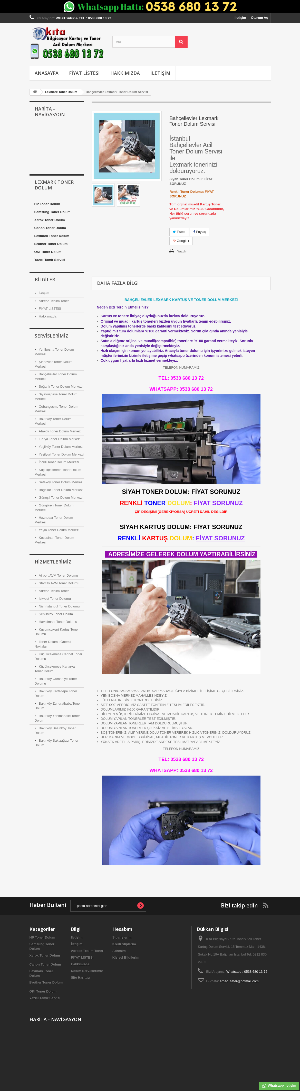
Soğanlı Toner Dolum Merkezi (60, 386)
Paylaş (199, 232)
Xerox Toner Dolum (49, 220)
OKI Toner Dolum (48, 252)
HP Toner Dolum (47, 204)
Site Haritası (80, 977)
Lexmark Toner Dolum (51, 236)
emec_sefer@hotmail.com (239, 981)
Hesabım (122, 929)
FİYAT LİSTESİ (84, 73)
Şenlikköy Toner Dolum (55, 614)
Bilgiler (45, 279)
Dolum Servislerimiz (87, 971)
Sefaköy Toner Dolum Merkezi (60, 482)
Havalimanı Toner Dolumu (57, 622)
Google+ (181, 241)
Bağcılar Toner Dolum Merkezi (61, 490)
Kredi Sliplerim (124, 944)
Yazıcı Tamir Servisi (49, 260)
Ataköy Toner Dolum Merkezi (60, 431)
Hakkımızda (125, 73)
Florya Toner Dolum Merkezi (59, 439)
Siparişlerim (121, 937)
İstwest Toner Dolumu (54, 599)
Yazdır (182, 251)
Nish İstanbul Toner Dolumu (59, 606)
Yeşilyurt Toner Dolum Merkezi (61, 454)
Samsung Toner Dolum (52, 212)
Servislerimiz (51, 336)
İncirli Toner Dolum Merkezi (58, 462)
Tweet (179, 232)
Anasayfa (47, 73)
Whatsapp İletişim (279, 1085)
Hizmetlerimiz (53, 562)
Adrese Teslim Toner (53, 301)
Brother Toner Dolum (51, 244)
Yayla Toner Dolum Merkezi (58, 530)
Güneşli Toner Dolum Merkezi (60, 497)
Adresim (119, 951)
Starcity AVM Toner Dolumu (58, 583)
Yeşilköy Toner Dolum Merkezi (60, 447)
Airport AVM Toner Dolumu (58, 575)
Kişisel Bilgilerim (125, 957)
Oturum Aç (259, 18)
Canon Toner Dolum (50, 228)
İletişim (240, 18)
